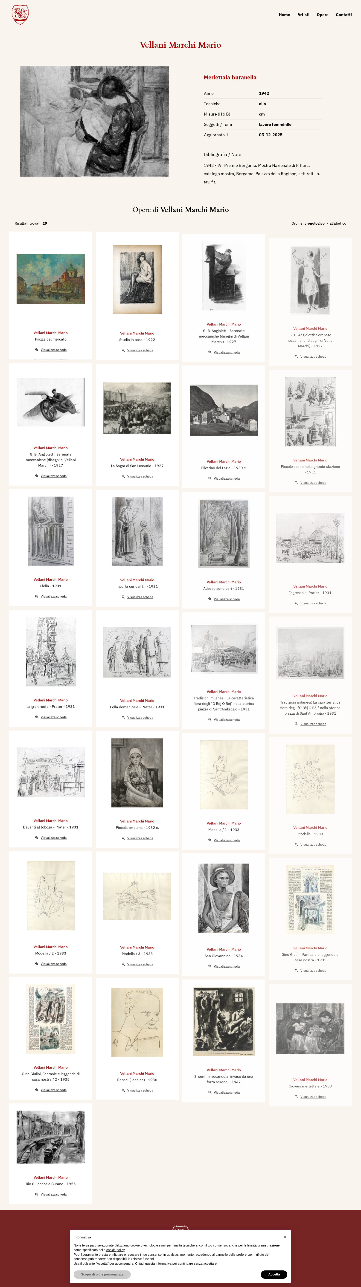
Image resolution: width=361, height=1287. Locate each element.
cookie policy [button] (115, 1250)
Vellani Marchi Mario (180, 45)
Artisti (303, 14)
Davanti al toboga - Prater (45, 848)
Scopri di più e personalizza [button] (102, 1274)
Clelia (45, 607)
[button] (285, 1237)
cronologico (315, 223)
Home (284, 14)
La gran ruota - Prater (44, 728)
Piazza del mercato (51, 360)
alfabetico (338, 223)
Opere (323, 14)
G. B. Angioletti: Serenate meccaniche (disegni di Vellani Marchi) (51, 481)
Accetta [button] (274, 1274)
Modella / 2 (45, 974)
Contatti (344, 14)
